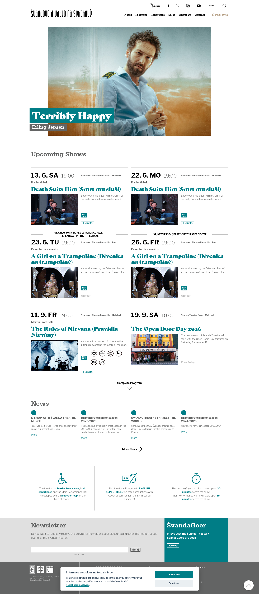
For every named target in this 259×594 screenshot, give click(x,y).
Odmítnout (174, 583)
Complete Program (129, 383)
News (128, 15)
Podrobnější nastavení (77, 584)
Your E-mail (79, 555)
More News (129, 449)
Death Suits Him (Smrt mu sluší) (76, 188)
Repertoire (158, 15)
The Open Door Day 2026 (166, 328)
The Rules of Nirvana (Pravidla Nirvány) (74, 331)
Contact (200, 15)
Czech (211, 5)
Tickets (87, 223)
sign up (172, 545)
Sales (171, 15)
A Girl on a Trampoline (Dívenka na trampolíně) (77, 258)
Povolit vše (174, 574)
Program (141, 15)
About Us (185, 15)
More (34, 434)
